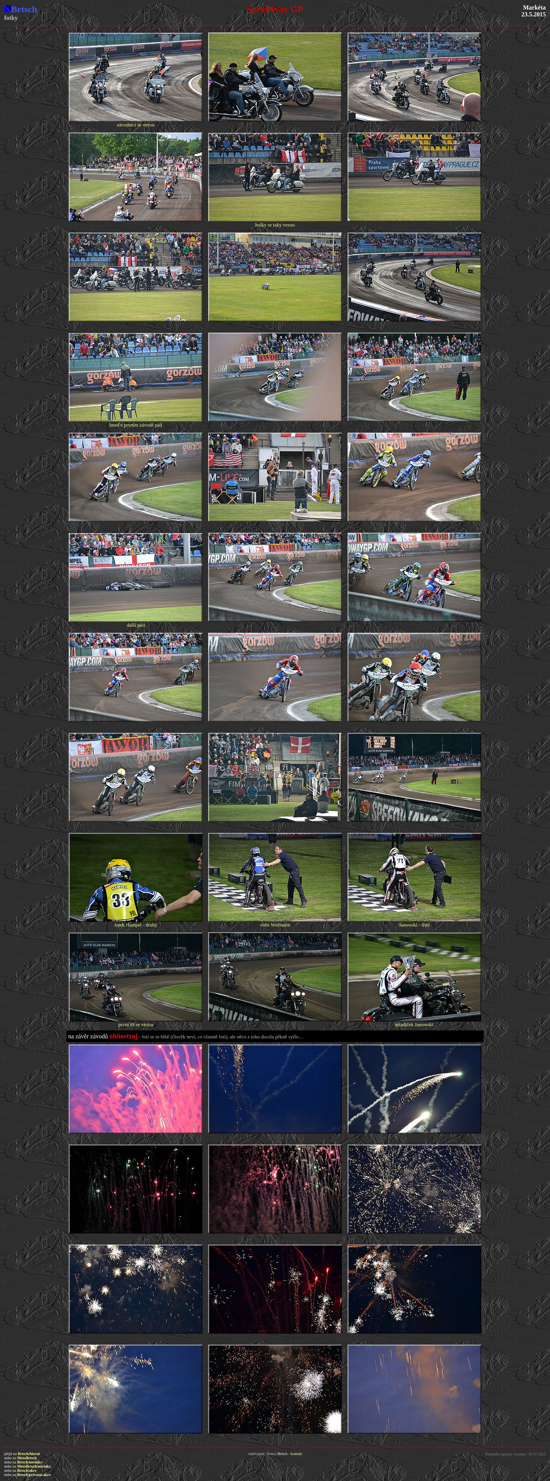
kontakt (296, 1454)
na (26, 1454)
